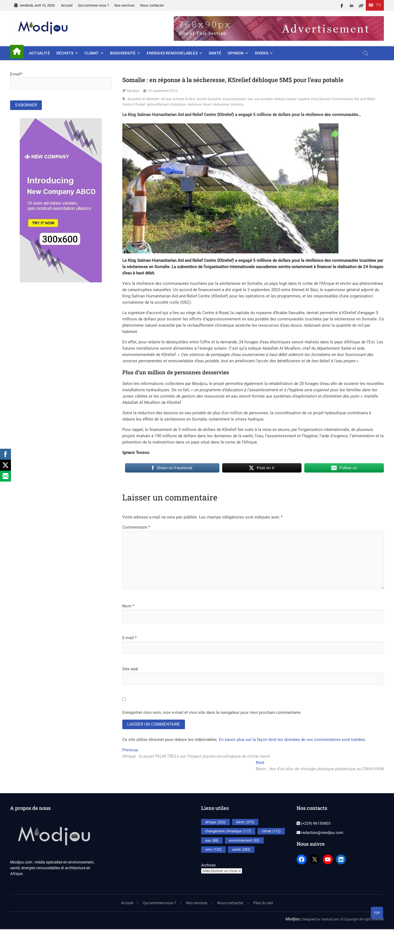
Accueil (67, 5)
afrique (166, 99)
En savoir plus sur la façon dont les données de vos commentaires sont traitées (292, 740)
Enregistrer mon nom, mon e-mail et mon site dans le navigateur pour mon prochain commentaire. (212, 712)
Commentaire (136, 527)
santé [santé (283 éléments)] (241, 850)
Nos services (124, 5)
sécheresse (221, 104)
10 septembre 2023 (163, 91)
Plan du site (263, 903)
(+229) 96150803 (314, 824)
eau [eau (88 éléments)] (212, 841)
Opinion (236, 53)
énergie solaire (285, 99)
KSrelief (139, 104)
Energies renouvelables (172, 53)
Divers (261, 53)
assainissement (234, 99)
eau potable (264, 99)
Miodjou (133, 91)
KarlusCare (330, 920)
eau (251, 99)
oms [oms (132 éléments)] (213, 850)
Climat (92, 53)
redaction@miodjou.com (320, 833)
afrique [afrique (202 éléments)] (215, 822)
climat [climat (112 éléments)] (271, 832)
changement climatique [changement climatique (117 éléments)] (228, 832)
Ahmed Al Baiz (184, 99)
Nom (128, 606)
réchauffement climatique (166, 104)
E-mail (129, 637)
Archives (208, 866)
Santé (215, 53)
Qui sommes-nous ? (93, 5)
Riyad (207, 104)
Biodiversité (122, 53)
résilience (194, 104)
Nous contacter (152, 5)
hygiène (304, 99)
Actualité (39, 53)
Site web (130, 669)
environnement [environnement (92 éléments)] (244, 841)
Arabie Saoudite (209, 99)
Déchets (64, 53)
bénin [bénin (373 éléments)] (245, 822)
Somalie (237, 104)
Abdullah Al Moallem (144, 99)
